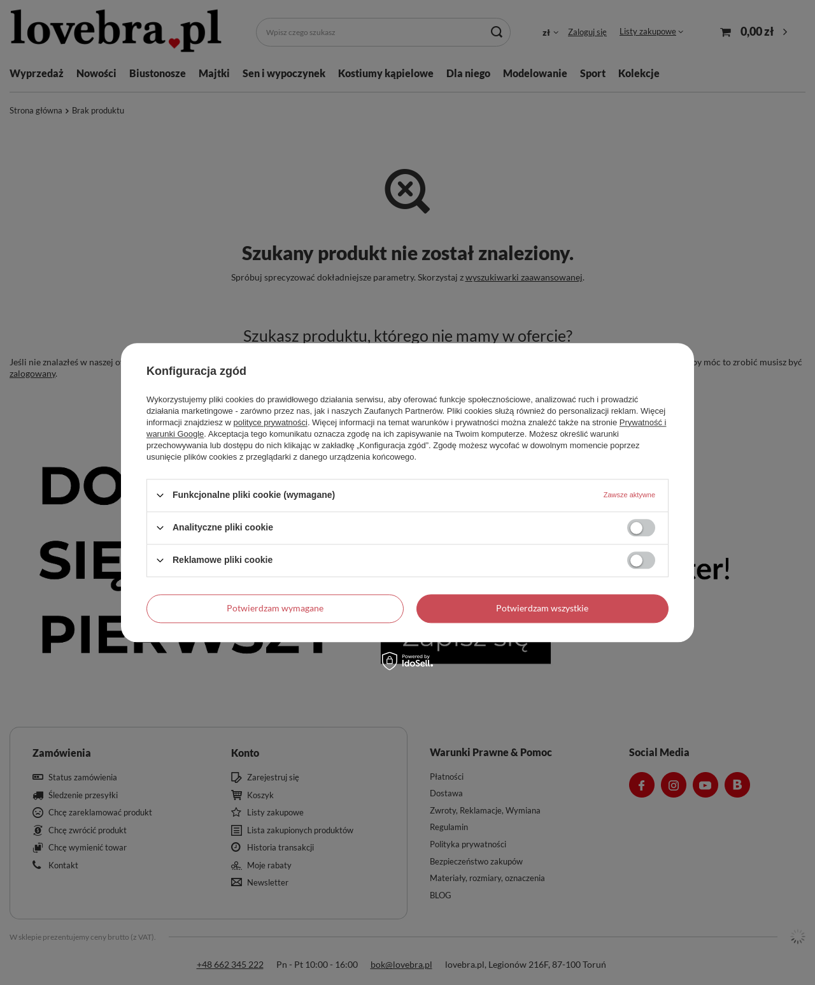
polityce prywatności (271, 422)
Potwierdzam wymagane (275, 607)
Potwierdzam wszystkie (542, 607)
